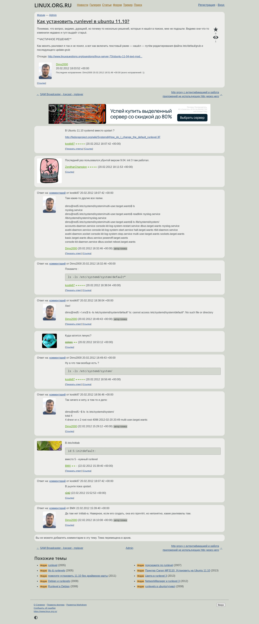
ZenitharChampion (76, 167)
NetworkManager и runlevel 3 (162, 581)
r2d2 (67, 493)
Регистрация (206, 5)
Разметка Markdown (76, 604)
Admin (53, 15)
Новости (82, 5)
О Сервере (39, 604)
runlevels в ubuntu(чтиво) (160, 586)
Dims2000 (62, 64)
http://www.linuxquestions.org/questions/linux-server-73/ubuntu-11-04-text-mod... (95, 56)
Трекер (128, 5)
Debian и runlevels (59, 581)
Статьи (106, 5)
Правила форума (56, 604)
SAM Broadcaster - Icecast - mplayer (61, 94)
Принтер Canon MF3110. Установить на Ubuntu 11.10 (177, 570)
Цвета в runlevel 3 (156, 575)
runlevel (52, 565)
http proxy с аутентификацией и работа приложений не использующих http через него (191, 94)
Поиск (138, 5)
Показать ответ (73, 253)
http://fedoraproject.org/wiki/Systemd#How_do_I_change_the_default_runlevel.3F (112, 137)
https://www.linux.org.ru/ (45, 611)
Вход (221, 5)
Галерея (95, 5)
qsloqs (69, 342)
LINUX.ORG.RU (53, 5)
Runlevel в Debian (59, 586)
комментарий (57, 192)
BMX (68, 465)
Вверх (221, 605)
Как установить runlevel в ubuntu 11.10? (83, 21)
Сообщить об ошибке (45, 608)
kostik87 (70, 143)
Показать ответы (74, 148)
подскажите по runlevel (159, 565)
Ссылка (41, 83)
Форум (117, 5)
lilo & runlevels (56, 570)
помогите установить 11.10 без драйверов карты (78, 575)
